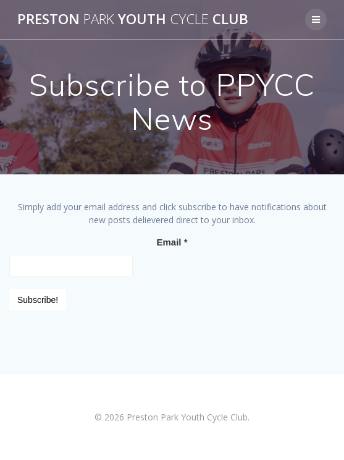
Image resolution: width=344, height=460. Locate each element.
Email (171, 242)
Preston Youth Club (132, 19)
